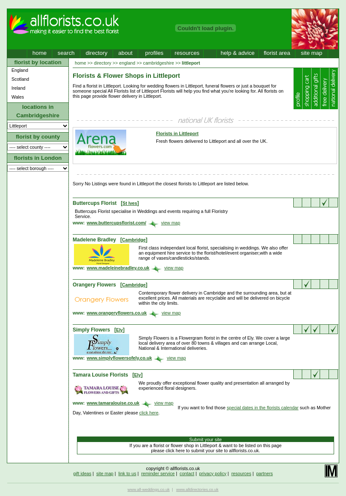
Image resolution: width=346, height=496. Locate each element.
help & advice (238, 53)
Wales (17, 96)
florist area (277, 53)
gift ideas (82, 473)
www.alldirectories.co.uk (197, 489)
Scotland (20, 79)
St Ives (129, 203)
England (19, 70)
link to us (127, 473)
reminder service (158, 473)
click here (149, 412)
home (39, 53)
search (65, 53)
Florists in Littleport (177, 133)
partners (264, 473)
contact (187, 473)
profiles (154, 53)
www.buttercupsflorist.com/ (116, 222)
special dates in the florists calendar (262, 407)
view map (170, 222)
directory (96, 53)
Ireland (18, 88)
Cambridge (134, 239)
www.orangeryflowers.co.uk (117, 312)
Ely (119, 329)
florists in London (38, 158)
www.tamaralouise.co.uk (113, 402)
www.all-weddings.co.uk (149, 489)
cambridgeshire (158, 62)
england (127, 62)
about (125, 53)
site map (311, 53)
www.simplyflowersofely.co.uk (119, 357)
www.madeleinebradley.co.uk (118, 267)
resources (187, 53)
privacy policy (213, 473)
